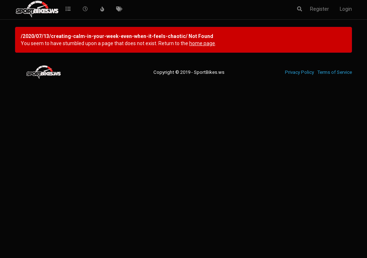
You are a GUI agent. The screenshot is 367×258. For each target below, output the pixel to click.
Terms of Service (334, 72)
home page (202, 43)
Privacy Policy (299, 72)
